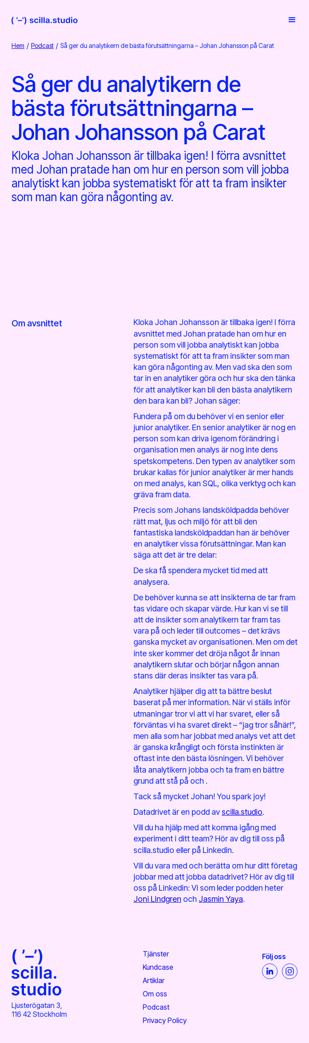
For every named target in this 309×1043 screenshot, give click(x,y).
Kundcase (158, 967)
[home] (45, 20)
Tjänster (156, 953)
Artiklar (153, 980)
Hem (18, 45)
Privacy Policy (165, 1020)
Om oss (155, 993)
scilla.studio (242, 812)
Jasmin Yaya (221, 899)
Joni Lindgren (157, 899)
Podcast (42, 45)
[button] (289, 20)
